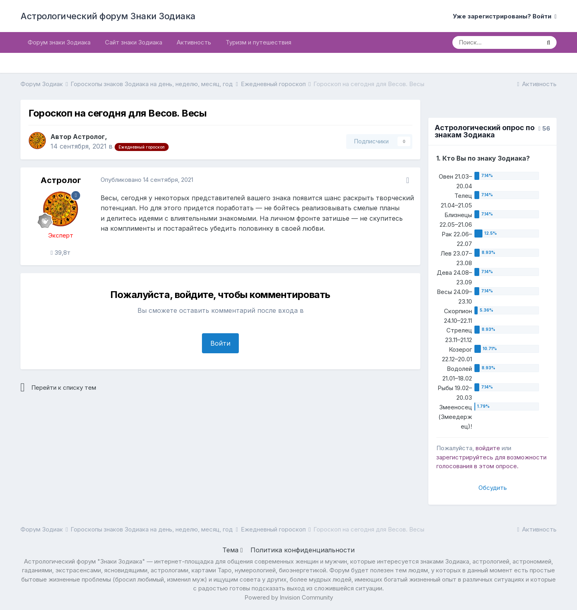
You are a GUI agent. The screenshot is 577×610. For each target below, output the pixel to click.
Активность (194, 42)
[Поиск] (496, 42)
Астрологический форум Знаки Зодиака (108, 16)
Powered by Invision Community (288, 597)
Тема (232, 550)
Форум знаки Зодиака (59, 42)
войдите (488, 448)
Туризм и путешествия (258, 42)
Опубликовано (147, 179)
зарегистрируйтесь (464, 457)
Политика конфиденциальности (302, 550)
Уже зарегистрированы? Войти (505, 16)
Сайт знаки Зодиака (133, 42)
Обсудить (492, 487)
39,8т (60, 252)
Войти (220, 343)
